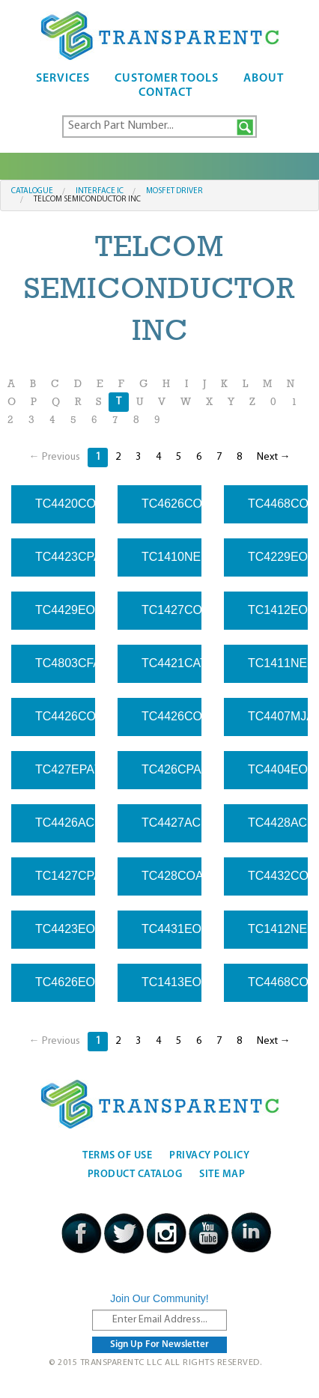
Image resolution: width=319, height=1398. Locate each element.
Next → (274, 457)
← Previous (54, 457)
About (263, 79)
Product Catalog (135, 1174)
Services (63, 79)
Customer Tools (167, 79)
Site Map (222, 1174)
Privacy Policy (209, 1155)
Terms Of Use (117, 1155)
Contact (165, 93)
